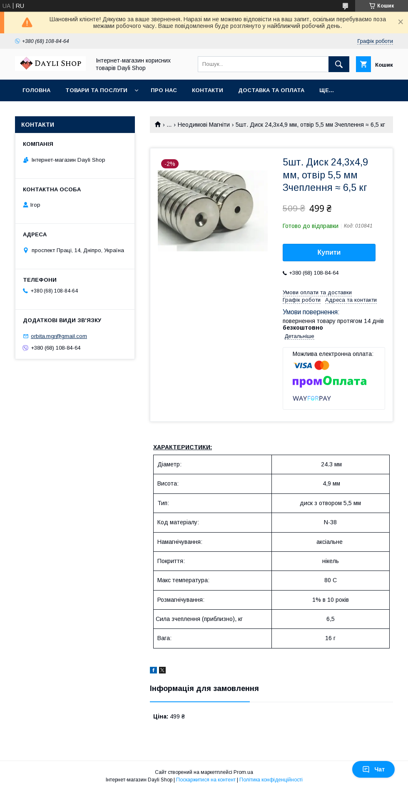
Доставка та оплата (271, 90)
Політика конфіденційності (271, 780)
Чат (373, 769)
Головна (36, 90)
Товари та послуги (96, 90)
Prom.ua (243, 772)
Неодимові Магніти (204, 124)
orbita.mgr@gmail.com (59, 336)
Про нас (164, 90)
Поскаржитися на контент (206, 780)
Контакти (207, 90)
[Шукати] (338, 64)
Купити (329, 252)
